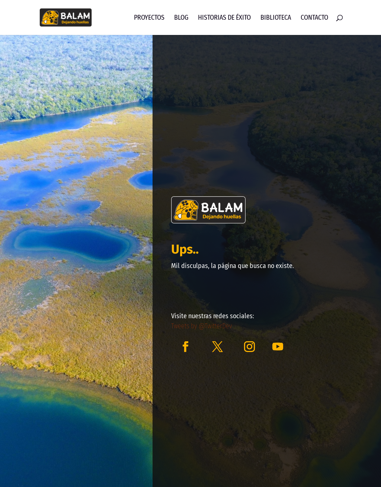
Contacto (314, 18)
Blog (181, 18)
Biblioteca (275, 18)
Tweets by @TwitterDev (201, 326)
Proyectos (149, 18)
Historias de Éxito (224, 18)
